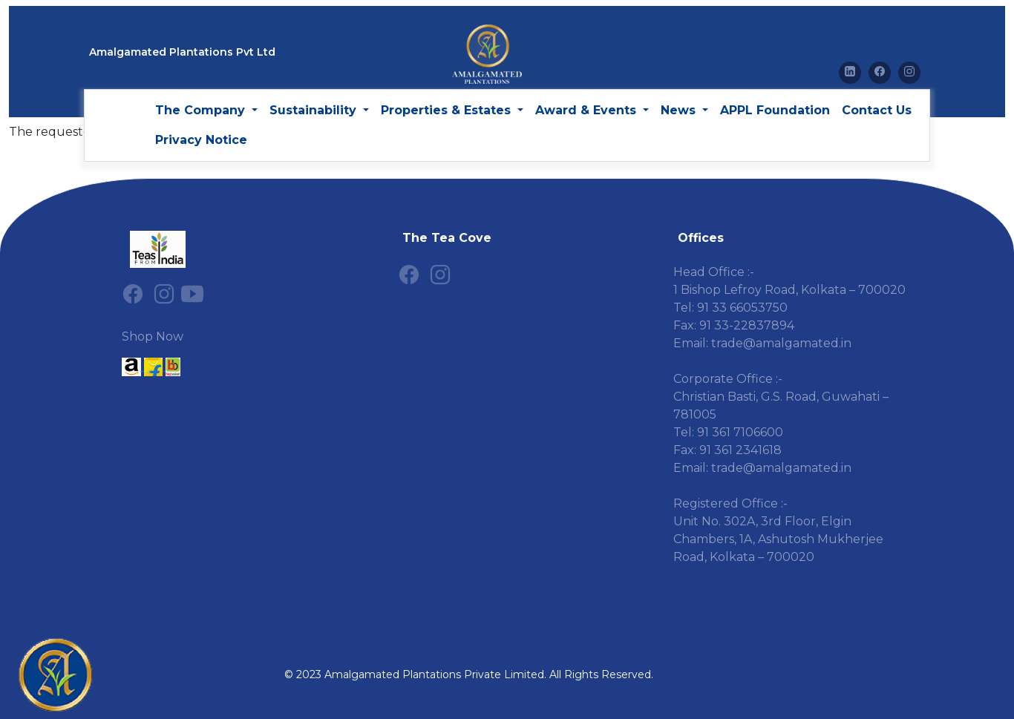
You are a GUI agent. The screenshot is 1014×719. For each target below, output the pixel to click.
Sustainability (314, 110)
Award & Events (587, 110)
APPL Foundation (775, 110)
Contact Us (877, 110)
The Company (202, 110)
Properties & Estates (447, 110)
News (680, 110)
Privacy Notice (201, 140)
